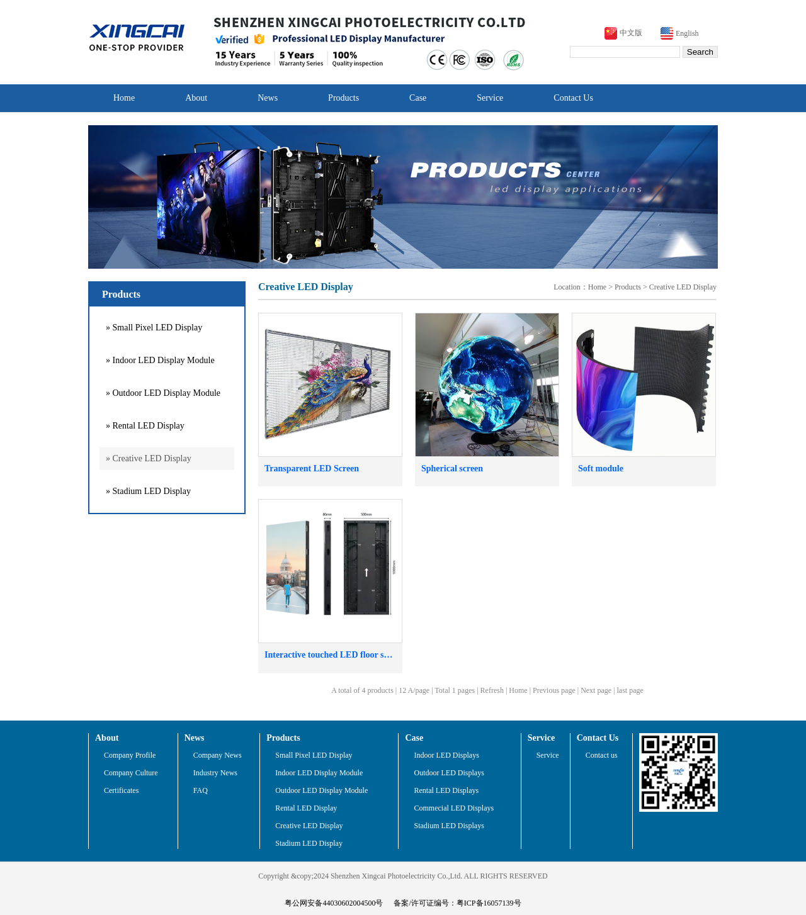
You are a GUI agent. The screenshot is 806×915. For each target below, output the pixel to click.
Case (417, 98)
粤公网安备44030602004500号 (334, 903)
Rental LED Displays (446, 790)
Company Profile (130, 755)
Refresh (492, 690)
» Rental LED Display (145, 425)
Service (490, 98)
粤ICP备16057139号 (489, 903)
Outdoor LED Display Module (321, 790)
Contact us (602, 755)
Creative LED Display (683, 287)
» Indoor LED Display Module (160, 360)
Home (124, 98)
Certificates (121, 790)
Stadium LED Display (309, 843)
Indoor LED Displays (446, 755)
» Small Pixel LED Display (154, 327)
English (687, 33)
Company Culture (131, 772)
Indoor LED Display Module (319, 772)
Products (343, 98)
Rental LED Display (306, 808)
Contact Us (573, 98)
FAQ (200, 790)
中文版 (631, 32)
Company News (217, 755)
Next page (596, 690)
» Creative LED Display (148, 458)
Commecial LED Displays (454, 808)
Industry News (215, 772)
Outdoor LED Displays (449, 772)
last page (630, 690)
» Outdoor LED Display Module (163, 393)
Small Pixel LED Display (313, 755)
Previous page (554, 690)
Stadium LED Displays (449, 825)
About (196, 98)
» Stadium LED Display (148, 491)
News (268, 98)
